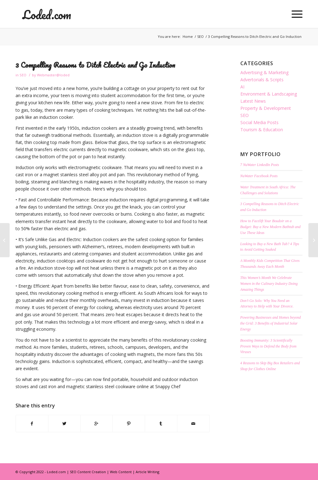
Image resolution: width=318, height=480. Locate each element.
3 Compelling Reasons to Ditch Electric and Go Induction (95, 65)
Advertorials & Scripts (262, 80)
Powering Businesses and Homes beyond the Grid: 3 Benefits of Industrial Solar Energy (270, 323)
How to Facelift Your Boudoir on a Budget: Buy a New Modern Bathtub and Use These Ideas (270, 227)
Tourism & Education (261, 129)
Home (188, 36)
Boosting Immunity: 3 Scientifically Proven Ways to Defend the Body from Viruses (268, 346)
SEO (200, 36)
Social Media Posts (259, 122)
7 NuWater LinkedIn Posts (259, 165)
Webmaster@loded (53, 75)
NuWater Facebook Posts (259, 176)
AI (242, 87)
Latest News (253, 101)
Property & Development (265, 108)
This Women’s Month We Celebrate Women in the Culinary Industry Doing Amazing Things (269, 284)
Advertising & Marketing (264, 72)
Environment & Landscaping (268, 94)
